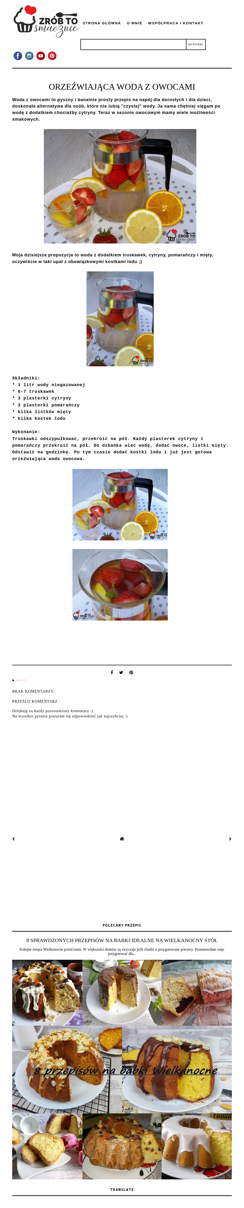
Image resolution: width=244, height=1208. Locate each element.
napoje (21, 680)
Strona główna (102, 23)
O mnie (134, 23)
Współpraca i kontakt (175, 23)
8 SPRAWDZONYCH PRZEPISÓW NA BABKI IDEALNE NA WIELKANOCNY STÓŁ (122, 940)
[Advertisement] (122, 883)
